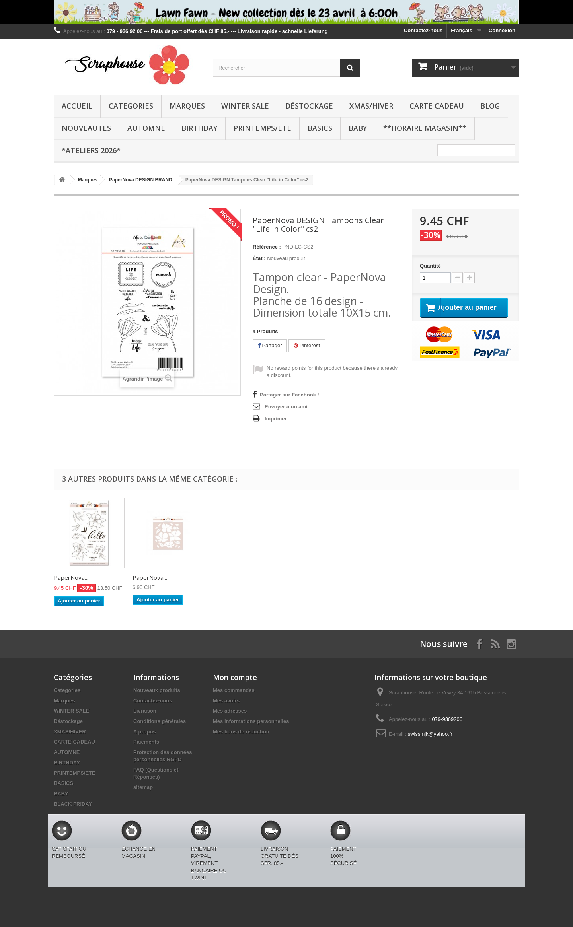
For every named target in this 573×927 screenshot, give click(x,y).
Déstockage (309, 106)
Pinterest (307, 345)
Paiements (146, 742)
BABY (358, 128)
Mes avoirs (226, 701)
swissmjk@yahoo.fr (430, 734)
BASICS (320, 128)
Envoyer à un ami (286, 407)
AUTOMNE (146, 128)
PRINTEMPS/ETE (262, 128)
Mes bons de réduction (241, 732)
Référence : (267, 247)
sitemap (143, 787)
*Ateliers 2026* (91, 150)
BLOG (490, 106)
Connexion (502, 30)
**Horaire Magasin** (424, 128)
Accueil (77, 106)
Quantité (430, 266)
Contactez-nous (423, 30)
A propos (144, 732)
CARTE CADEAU (436, 106)
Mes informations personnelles (251, 721)
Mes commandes (234, 690)
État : (259, 258)
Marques (187, 106)
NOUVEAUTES (86, 128)
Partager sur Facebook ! (289, 395)
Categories (131, 106)
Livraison (144, 711)
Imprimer (276, 419)
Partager (270, 345)
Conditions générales (159, 721)
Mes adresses (230, 711)
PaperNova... (71, 577)
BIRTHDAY (199, 128)
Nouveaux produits (156, 690)
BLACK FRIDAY (73, 804)
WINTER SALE (245, 106)
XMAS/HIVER (371, 106)
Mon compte (235, 677)
